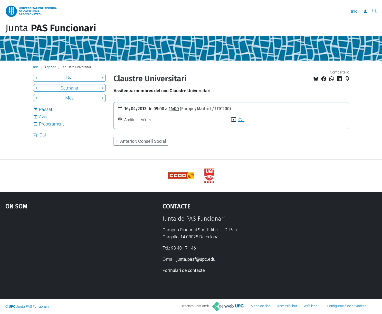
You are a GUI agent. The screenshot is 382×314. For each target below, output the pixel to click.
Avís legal (311, 306)
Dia (69, 77)
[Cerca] (374, 11)
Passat (45, 109)
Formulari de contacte (183, 270)
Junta (50, 28)
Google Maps (65, 251)
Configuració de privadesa (346, 306)
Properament (51, 123)
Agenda (50, 67)
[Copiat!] (347, 79)
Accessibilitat (287, 306)
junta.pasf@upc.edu (195, 259)
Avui (43, 116)
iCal (241, 119)
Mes (69, 97)
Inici (354, 11)
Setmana (69, 87)
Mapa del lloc (260, 306)
